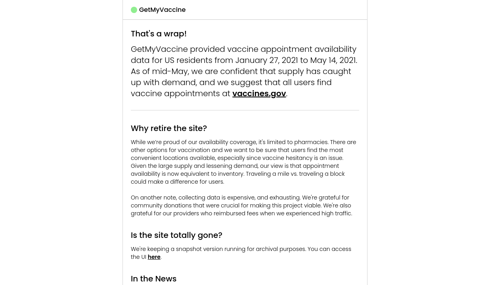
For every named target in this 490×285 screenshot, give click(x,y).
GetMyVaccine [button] (158, 9)
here (154, 257)
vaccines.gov (259, 93)
